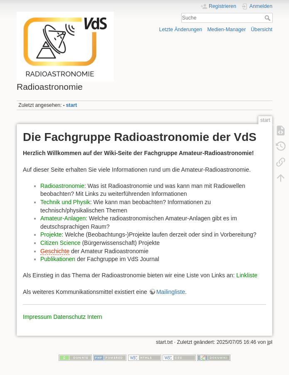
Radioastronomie (62, 186)
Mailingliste (170, 292)
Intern (94, 316)
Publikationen (57, 259)
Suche (268, 18)
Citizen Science (60, 242)
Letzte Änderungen (181, 29)
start (71, 105)
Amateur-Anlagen (63, 218)
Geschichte (54, 251)
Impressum (37, 316)
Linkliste (246, 275)
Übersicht (261, 29)
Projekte (51, 234)
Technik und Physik (65, 202)
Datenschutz (69, 316)
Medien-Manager (226, 29)
